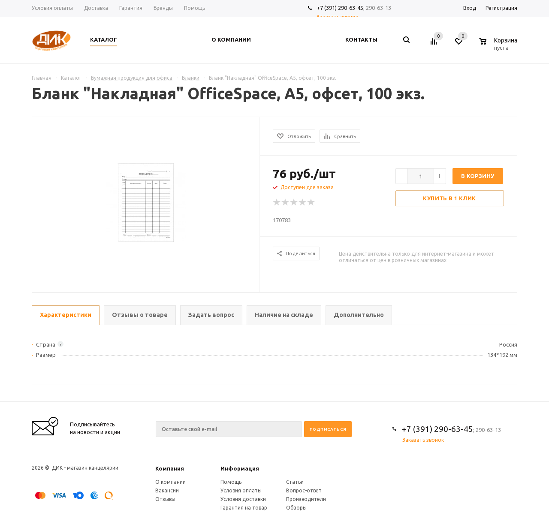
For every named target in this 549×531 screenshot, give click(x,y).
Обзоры (296, 507)
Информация (239, 468)
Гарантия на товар (243, 507)
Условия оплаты (241, 490)
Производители (306, 499)
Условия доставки (243, 499)
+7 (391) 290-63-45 (340, 8)
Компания (169, 468)
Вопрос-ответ (304, 490)
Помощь (230, 482)
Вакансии (167, 490)
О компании (170, 482)
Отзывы (165, 499)
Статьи (295, 482)
